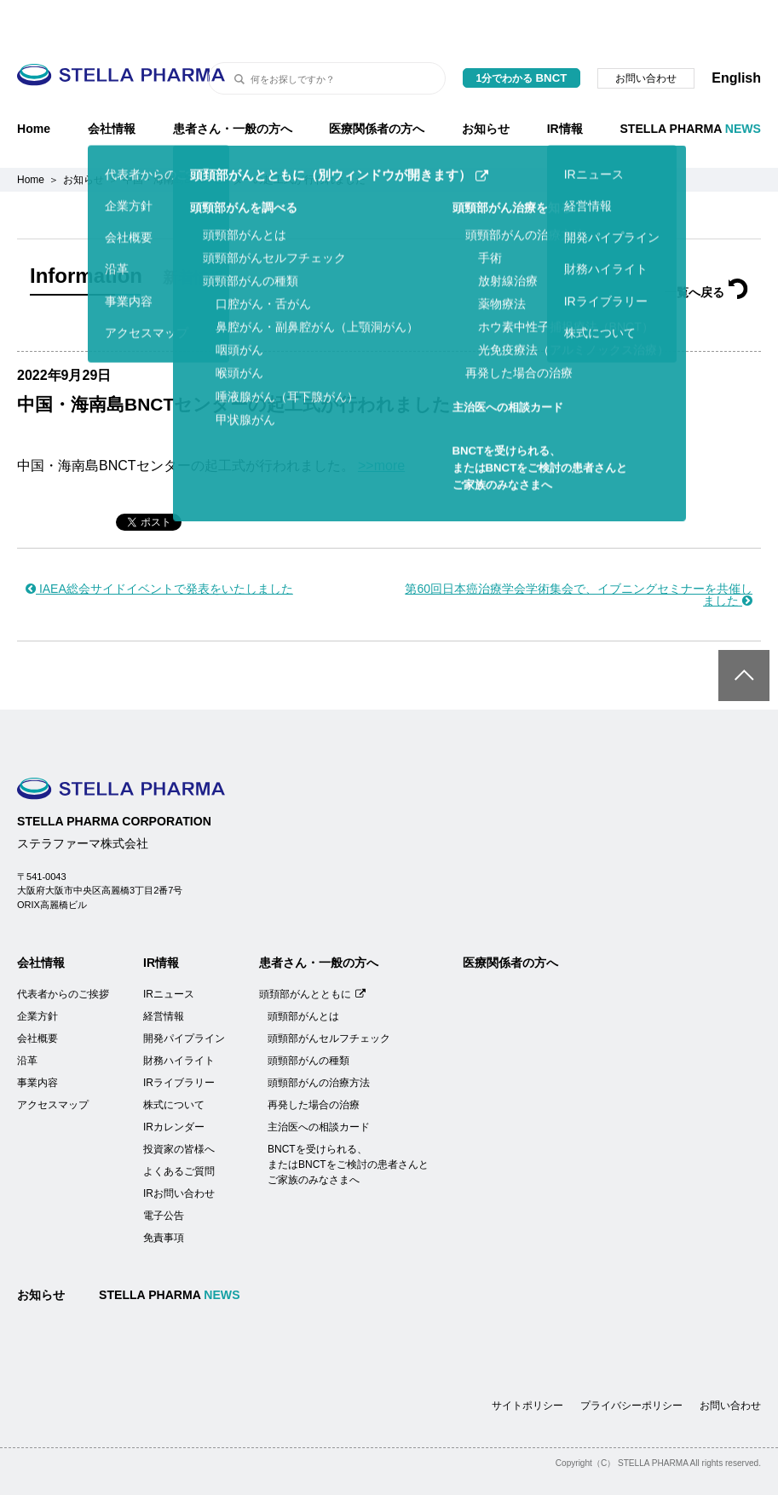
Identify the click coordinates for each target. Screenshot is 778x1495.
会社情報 (111, 86)
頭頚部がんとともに (312, 951)
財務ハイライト (179, 1018)
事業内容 (37, 1040)
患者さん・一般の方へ (232, 86)
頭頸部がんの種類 (308, 1018)
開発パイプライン (184, 996)
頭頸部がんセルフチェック (329, 996)
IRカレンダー (174, 1084)
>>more (381, 423)
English (736, 35)
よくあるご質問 (179, 1129)
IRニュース (168, 951)
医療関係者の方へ (376, 86)
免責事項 (163, 1195)
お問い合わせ (646, 36)
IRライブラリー (179, 1040)
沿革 (27, 1018)
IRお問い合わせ (179, 1151)
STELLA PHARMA (690, 86)
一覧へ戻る (706, 249)
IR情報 (565, 86)
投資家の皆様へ (179, 1107)
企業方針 (37, 974)
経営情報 (163, 974)
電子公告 (163, 1173)
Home (33, 86)
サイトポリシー (527, 1363)
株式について (174, 1062)
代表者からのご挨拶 (63, 951)
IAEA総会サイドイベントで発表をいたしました (159, 546)
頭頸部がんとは (303, 974)
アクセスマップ (53, 1062)
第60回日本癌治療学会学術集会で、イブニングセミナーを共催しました (578, 552)
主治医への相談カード (319, 1084)
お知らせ (486, 86)
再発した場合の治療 (314, 1062)
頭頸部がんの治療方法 (319, 1040)
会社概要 (37, 996)
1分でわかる (522, 35)
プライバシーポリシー (631, 1363)
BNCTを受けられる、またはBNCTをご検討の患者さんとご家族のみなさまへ (348, 1122)
